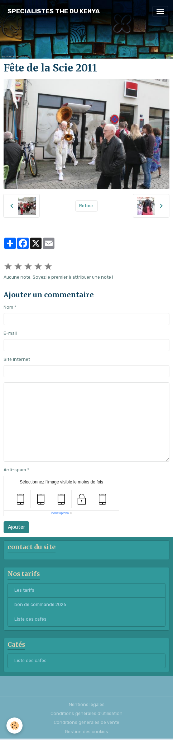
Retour (86, 205)
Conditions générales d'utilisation (86, 713)
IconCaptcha (60, 513)
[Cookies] (14, 725)
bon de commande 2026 (40, 604)
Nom (8, 307)
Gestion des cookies (86, 731)
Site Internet (17, 359)
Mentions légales (87, 704)
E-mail (10, 333)
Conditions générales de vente (86, 722)
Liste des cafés (30, 619)
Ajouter (16, 527)
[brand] (53, 11)
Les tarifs (24, 590)
